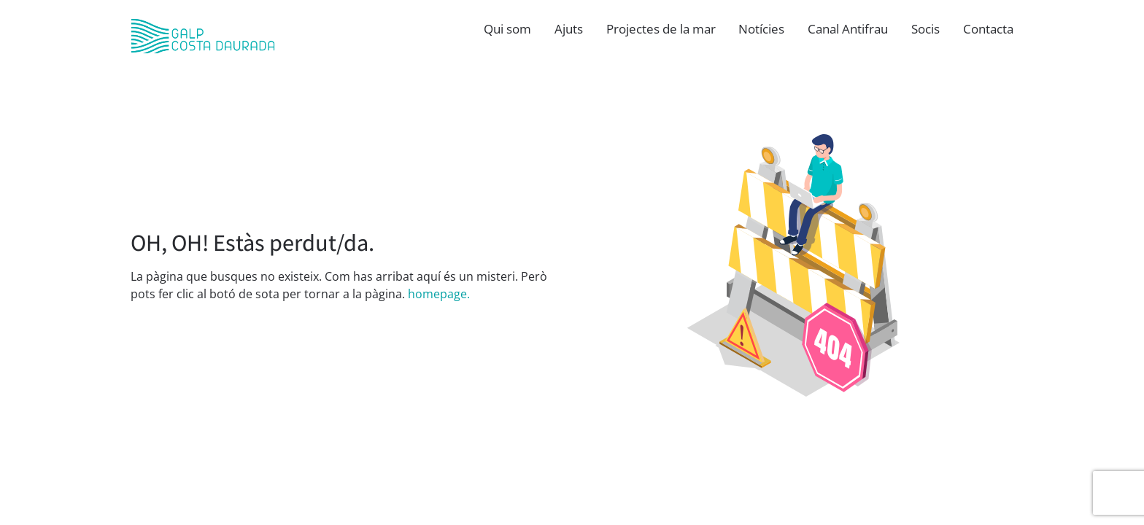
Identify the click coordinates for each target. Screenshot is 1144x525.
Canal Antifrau (848, 28)
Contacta (988, 28)
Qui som (507, 28)
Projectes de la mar (661, 28)
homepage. (439, 294)
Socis (925, 28)
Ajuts (568, 28)
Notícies (761, 28)
